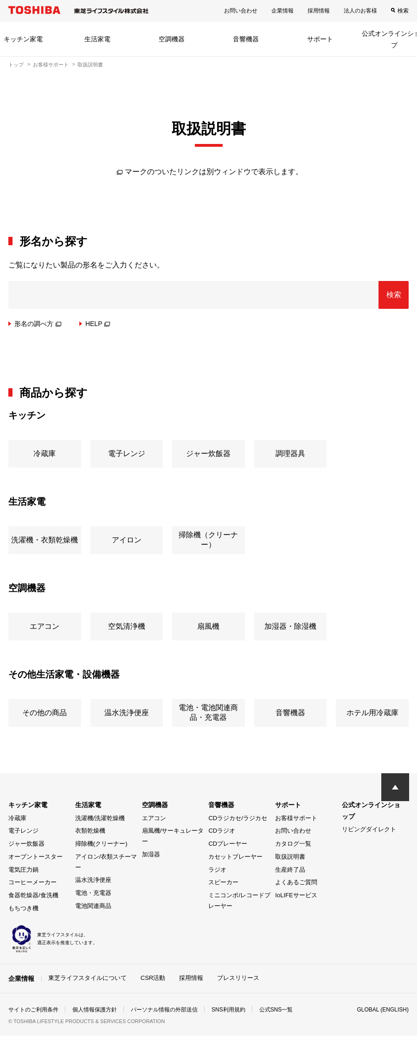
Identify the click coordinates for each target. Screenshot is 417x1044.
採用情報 (319, 10)
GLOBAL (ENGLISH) (383, 1009)
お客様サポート (51, 64)
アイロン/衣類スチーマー (106, 862)
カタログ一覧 (293, 843)
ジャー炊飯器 (26, 843)
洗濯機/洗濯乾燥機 (100, 818)
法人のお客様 (360, 10)
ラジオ (217, 869)
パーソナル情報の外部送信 (164, 1009)
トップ (16, 64)
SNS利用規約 (228, 1009)
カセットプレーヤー (235, 856)
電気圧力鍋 (23, 869)
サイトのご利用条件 (33, 1009)
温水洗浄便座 (93, 879)
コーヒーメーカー (32, 882)
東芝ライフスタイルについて (87, 977)
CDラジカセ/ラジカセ (237, 818)
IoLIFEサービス (296, 895)
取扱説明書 (290, 856)
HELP (97, 323)
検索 (403, 10)
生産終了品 (290, 869)
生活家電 (97, 39)
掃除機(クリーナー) (101, 843)
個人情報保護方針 (94, 1009)
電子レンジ (23, 830)
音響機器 (246, 39)
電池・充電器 (93, 892)
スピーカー (223, 882)
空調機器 (172, 39)
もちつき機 (23, 908)
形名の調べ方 (37, 323)
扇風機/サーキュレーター (173, 836)
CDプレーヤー (227, 843)
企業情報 (282, 10)
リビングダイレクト (369, 829)
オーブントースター (35, 856)
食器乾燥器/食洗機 (33, 895)
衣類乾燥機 (90, 830)
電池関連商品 (93, 905)
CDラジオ (221, 830)
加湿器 (151, 854)
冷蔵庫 (17, 818)
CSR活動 (153, 977)
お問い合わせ (240, 10)
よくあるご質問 (296, 882)
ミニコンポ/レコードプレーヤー (239, 900)
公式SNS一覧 (276, 1009)
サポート (320, 39)
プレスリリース (238, 977)
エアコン (154, 818)
